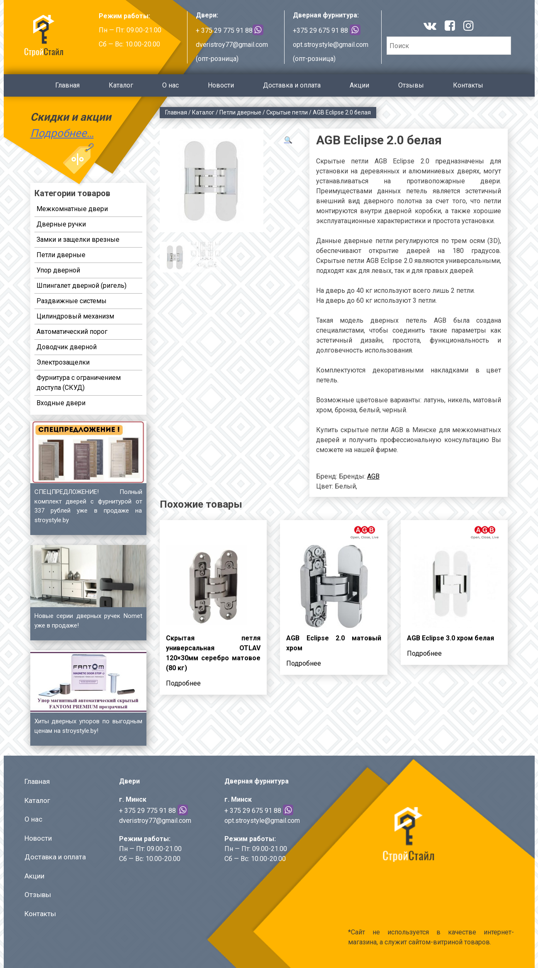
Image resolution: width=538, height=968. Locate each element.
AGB (373, 476)
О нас (170, 85)
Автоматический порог (72, 332)
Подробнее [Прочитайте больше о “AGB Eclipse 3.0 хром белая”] (424, 653)
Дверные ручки (61, 224)
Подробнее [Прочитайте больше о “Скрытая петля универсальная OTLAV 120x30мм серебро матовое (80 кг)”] (183, 683)
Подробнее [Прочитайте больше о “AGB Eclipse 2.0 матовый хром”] (303, 663)
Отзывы (411, 85)
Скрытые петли (287, 112)
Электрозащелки (63, 362)
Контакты (468, 85)
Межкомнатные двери (72, 209)
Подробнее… (62, 133)
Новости (221, 85)
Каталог (121, 85)
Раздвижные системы (72, 301)
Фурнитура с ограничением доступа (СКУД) (79, 383)
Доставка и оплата (292, 85)
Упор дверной (58, 270)
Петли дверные (240, 112)
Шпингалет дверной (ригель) (82, 285)
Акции (359, 85)
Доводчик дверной (67, 347)
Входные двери (61, 403)
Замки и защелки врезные (78, 239)
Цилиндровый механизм (75, 316)
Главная (67, 85)
